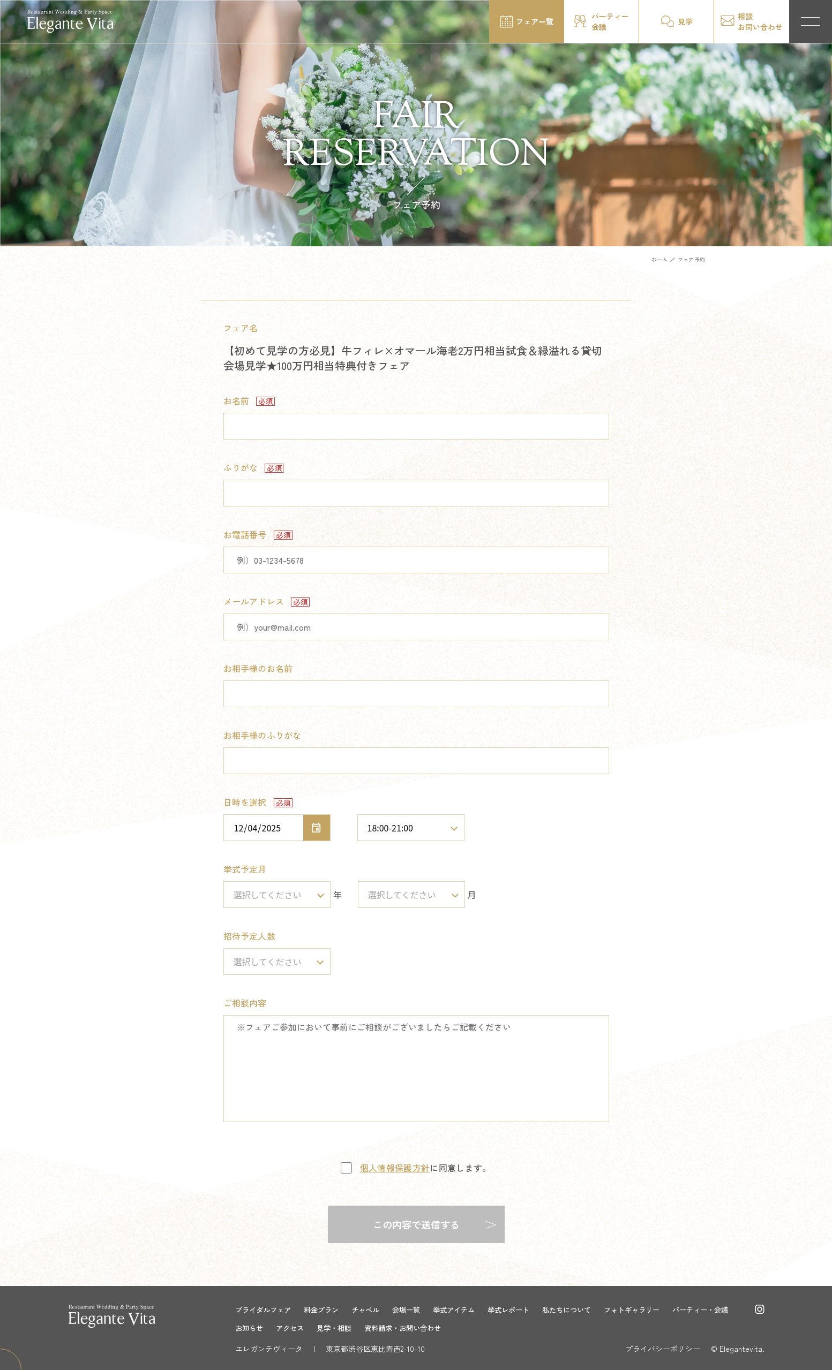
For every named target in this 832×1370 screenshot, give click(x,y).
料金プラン (327, 1309)
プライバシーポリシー (662, 1348)
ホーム (659, 259)
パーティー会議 (610, 21)
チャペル (373, 1309)
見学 (685, 21)
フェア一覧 (534, 21)
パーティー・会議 (265, 1327)
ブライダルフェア (265, 1309)
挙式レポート (524, 1309)
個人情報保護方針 (395, 1167)
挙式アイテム (466, 1309)
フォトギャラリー (655, 1309)
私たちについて (586, 1309)
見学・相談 (412, 1327)
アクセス (366, 1327)
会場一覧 (416, 1309)
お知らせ (323, 1327)
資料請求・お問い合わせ (485, 1327)
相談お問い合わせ (760, 21)
